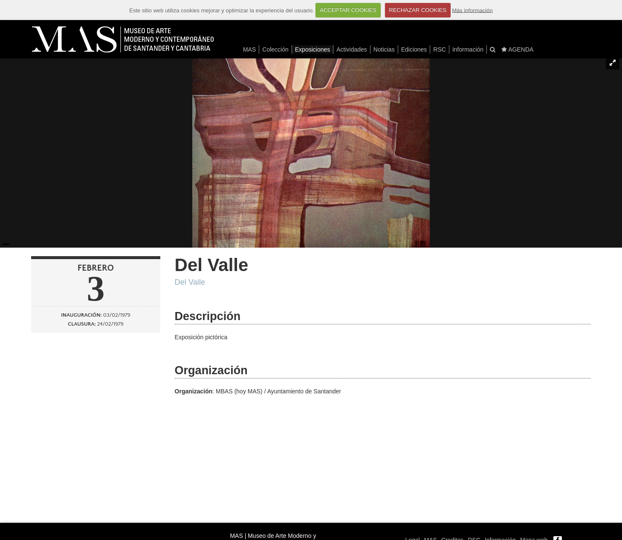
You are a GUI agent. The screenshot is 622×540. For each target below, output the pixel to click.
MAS (249, 49)
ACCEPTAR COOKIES (348, 10)
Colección (275, 49)
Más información (472, 10)
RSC (439, 49)
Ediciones (414, 49)
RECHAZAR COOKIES (417, 10)
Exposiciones (312, 49)
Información (467, 49)
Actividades (351, 49)
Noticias (384, 49)
